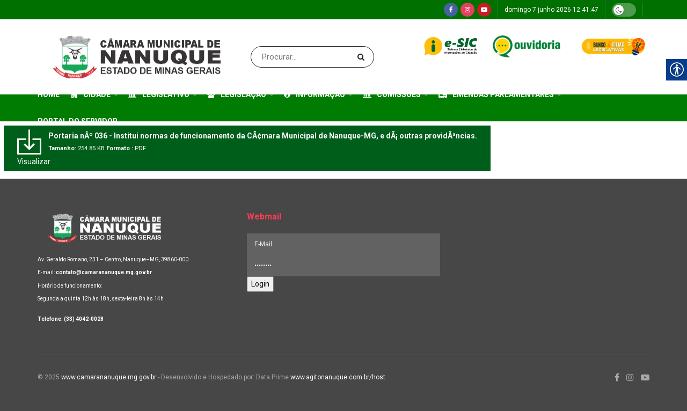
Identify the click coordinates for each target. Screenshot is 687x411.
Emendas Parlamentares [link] (496, 94)
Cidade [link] (91, 94)
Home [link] (49, 94)
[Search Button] (363, 57)
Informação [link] (314, 94)
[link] (451, 9)
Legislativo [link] (158, 94)
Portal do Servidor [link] (78, 121)
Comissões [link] (392, 94)
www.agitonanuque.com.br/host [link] (337, 377)
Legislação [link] (236, 94)
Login (260, 284)
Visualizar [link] (33, 161)
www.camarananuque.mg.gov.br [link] (108, 377)
